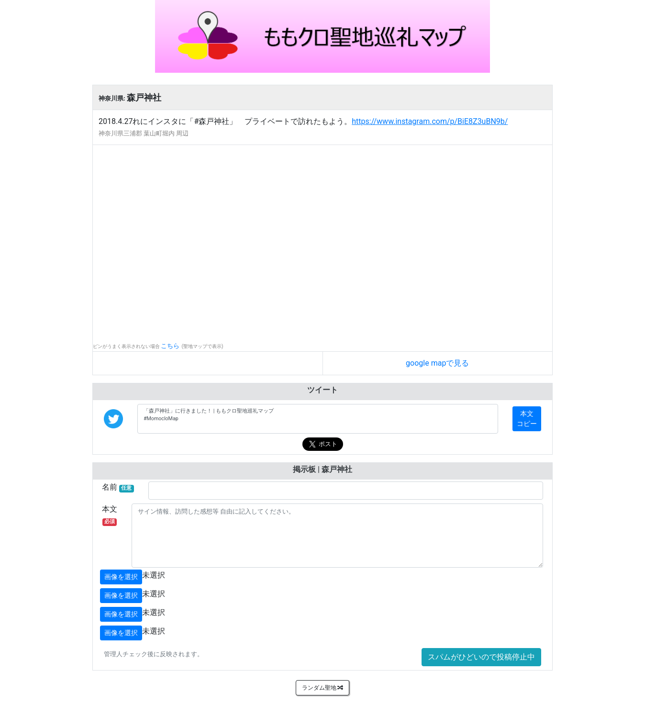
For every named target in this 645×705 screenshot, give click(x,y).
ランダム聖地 (323, 687)
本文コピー (527, 418)
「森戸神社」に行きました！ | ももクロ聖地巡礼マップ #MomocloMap (317, 419)
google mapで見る (437, 363)
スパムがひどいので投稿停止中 (481, 656)
